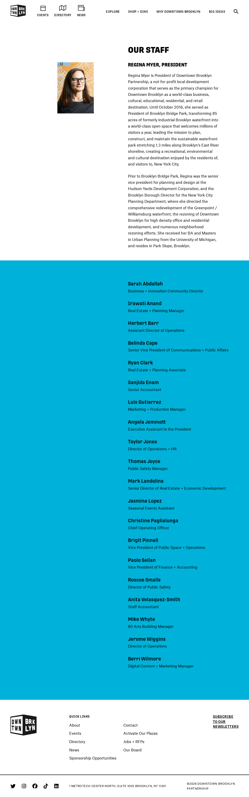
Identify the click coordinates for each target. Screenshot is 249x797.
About (74, 725)
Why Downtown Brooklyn (178, 11)
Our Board (132, 750)
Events (75, 733)
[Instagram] (25, 786)
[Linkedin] (56, 786)
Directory (77, 742)
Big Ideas (217, 11)
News (74, 750)
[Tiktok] (47, 786)
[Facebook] (35, 786)
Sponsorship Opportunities (92, 758)
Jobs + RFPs (133, 742)
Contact (130, 725)
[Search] (236, 11)
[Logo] (18, 16)
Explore (113, 11)
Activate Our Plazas (140, 733)
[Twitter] (13, 786)
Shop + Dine (138, 11)
